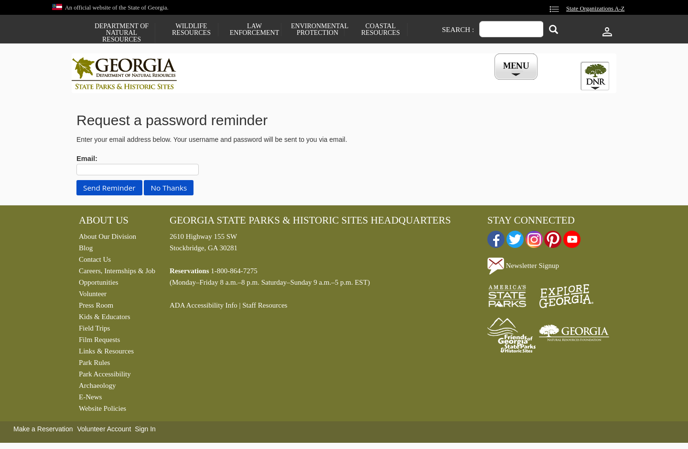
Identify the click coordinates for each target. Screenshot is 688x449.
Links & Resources (106, 353)
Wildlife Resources (191, 29)
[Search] (553, 30)
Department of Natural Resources (122, 33)
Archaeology (97, 388)
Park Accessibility (105, 376)
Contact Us (95, 262)
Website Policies (102, 411)
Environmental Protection (317, 29)
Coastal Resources (380, 29)
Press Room (96, 307)
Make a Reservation (43, 431)
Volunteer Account (104, 431)
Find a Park (219, 82)
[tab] (594, 76)
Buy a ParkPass (394, 82)
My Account (500, 82)
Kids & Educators (104, 319)
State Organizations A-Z (595, 8)
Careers (335, 82)
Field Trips (94, 330)
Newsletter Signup (523, 267)
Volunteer (93, 296)
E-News (90, 399)
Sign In (145, 431)
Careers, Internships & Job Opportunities (117, 279)
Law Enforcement (254, 29)
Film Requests (99, 342)
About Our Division (107, 239)
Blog (86, 250)
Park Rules (94, 365)
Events (449, 82)
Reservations (280, 82)
